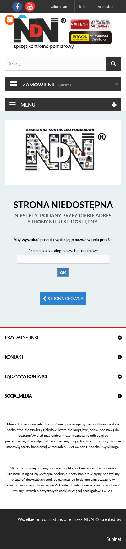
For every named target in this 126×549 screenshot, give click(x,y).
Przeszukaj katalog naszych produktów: (63, 250)
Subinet (114, 539)
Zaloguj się (59, 6)
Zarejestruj (105, 6)
